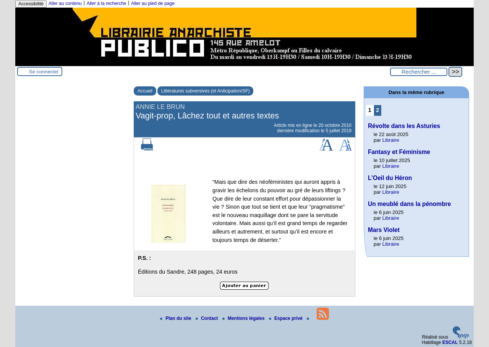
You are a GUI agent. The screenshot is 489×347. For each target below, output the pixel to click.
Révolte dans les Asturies (404, 126)
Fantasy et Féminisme (399, 152)
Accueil (145, 91)
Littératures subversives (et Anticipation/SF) (205, 91)
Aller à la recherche (106, 3)
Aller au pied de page (152, 3)
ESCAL (450, 342)
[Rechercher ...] (418, 72)
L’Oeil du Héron (390, 178)
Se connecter (44, 72)
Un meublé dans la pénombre (409, 204)
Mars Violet (384, 230)
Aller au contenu (65, 3)
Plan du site (176, 318)
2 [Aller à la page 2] (377, 110)
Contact (207, 318)
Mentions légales (244, 318)
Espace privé (286, 318)
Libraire (390, 140)
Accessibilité (31, 3)
